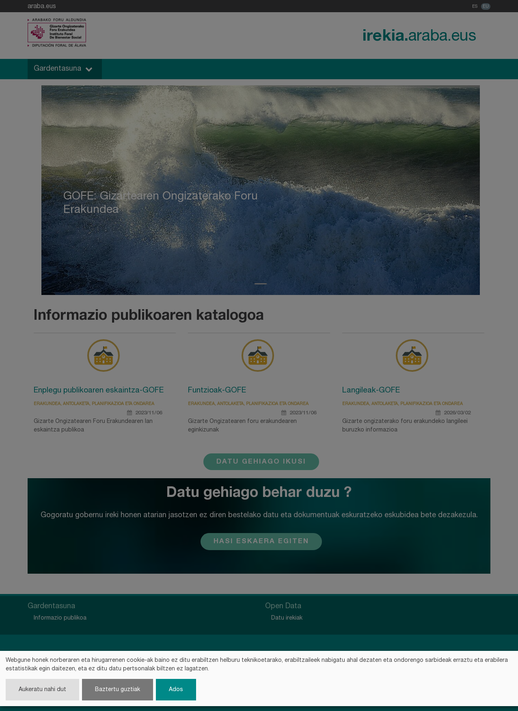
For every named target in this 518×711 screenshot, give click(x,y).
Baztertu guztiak (117, 689)
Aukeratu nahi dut (42, 689)
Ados (176, 689)
